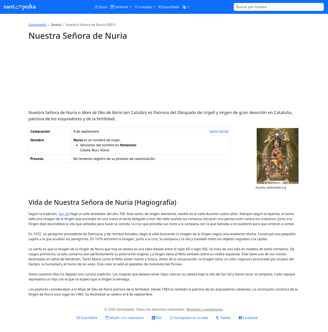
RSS (157, 317)
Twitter (223, 317)
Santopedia (37, 24)
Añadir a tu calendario (124, 317)
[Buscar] (279, 7)
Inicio (100, 7)
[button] (186, 7)
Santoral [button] (119, 7)
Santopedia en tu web (189, 317)
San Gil (64, 213)
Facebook (248, 317)
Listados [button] (143, 7)
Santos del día (219, 131)
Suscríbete (169, 7)
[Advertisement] (164, 75)
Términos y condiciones (204, 309)
